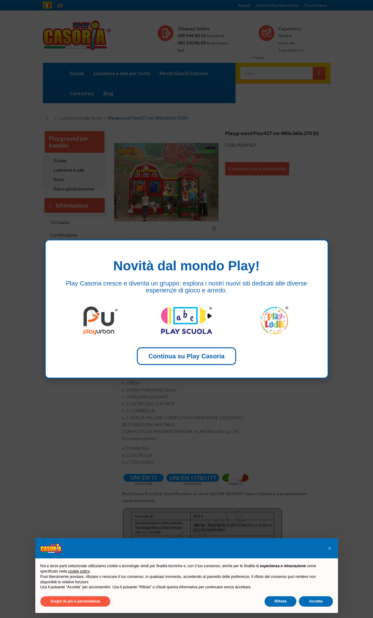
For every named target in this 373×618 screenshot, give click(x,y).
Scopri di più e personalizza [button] (75, 601)
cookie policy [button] (79, 571)
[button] (330, 548)
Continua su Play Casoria (186, 356)
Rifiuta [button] (280, 601)
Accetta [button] (316, 601)
